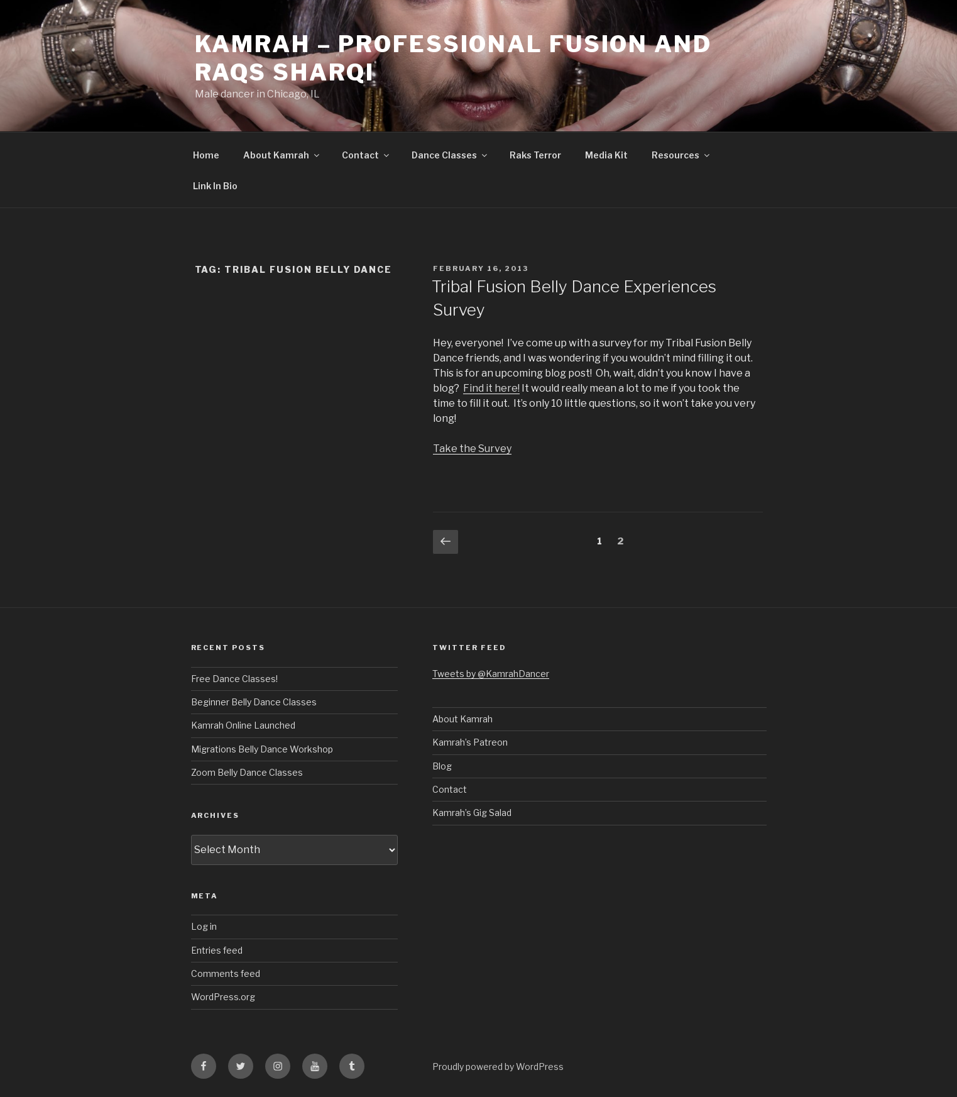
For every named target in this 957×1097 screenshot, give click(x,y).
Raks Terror (535, 155)
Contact (366, 155)
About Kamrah (282, 155)
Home (206, 155)
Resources (681, 155)
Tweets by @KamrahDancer (490, 673)
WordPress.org (223, 996)
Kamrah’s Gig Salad (471, 812)
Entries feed (217, 950)
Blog (442, 766)
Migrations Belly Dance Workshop (262, 749)
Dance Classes (450, 155)
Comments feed (225, 973)
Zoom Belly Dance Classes (247, 772)
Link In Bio (215, 185)
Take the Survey (472, 449)
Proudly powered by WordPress (498, 1066)
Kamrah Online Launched (243, 725)
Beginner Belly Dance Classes (254, 702)
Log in (204, 926)
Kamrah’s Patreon (470, 742)
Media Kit (606, 155)
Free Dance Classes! (234, 678)
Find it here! (491, 388)
